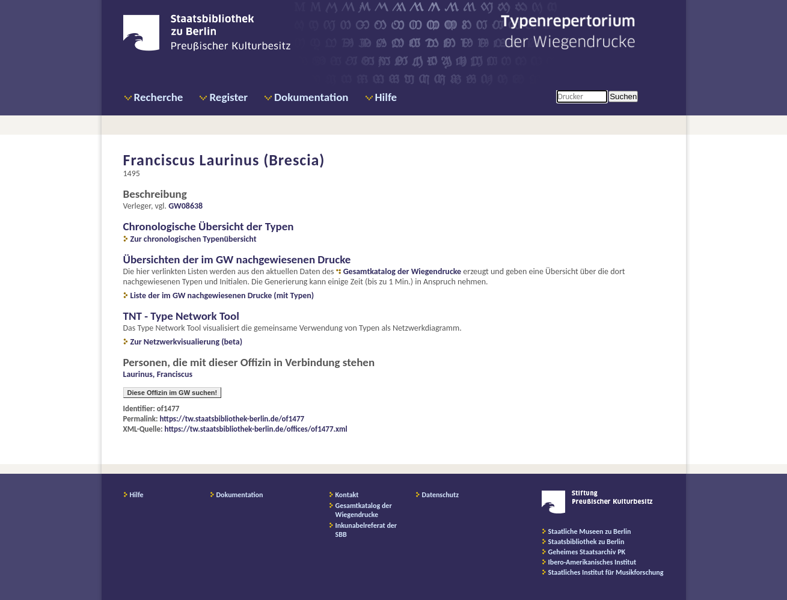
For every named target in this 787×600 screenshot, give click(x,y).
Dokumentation (311, 97)
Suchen (623, 96)
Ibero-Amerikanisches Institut (592, 562)
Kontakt (347, 495)
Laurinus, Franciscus (158, 374)
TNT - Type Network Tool (181, 316)
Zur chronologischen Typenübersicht (193, 239)
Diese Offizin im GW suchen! (172, 392)
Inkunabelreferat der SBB (366, 530)
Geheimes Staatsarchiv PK (587, 552)
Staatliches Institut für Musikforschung (606, 572)
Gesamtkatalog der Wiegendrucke (402, 271)
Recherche (158, 97)
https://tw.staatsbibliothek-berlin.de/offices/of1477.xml (256, 428)
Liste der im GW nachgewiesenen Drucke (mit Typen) (222, 295)
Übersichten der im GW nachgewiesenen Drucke (237, 259)
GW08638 (185, 206)
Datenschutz (440, 495)
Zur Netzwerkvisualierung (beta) (186, 342)
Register (228, 97)
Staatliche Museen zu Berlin (589, 531)
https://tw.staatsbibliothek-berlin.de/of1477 (232, 418)
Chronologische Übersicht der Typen (208, 226)
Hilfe (386, 97)
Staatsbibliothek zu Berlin (586, 541)
